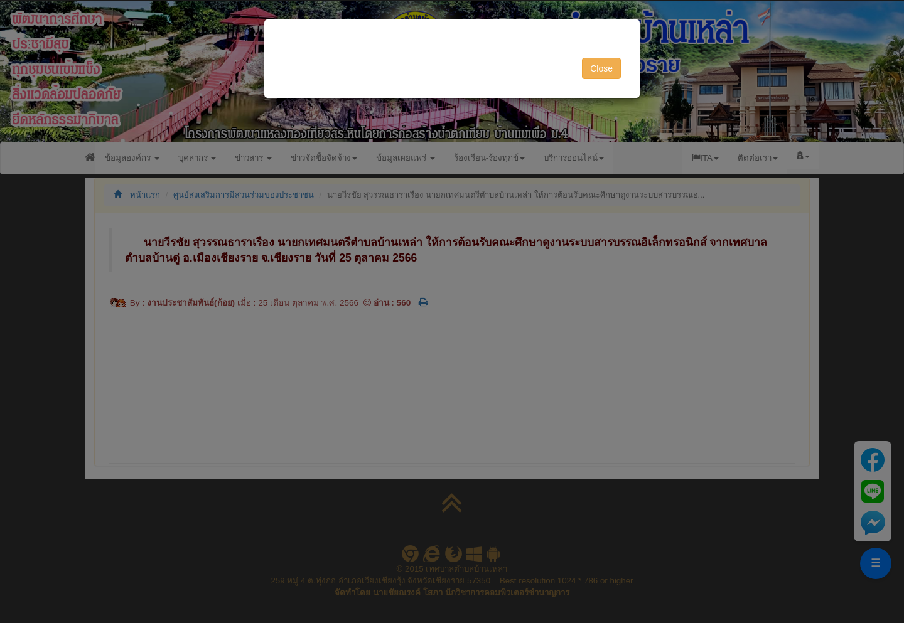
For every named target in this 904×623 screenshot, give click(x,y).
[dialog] (452, 311)
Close (601, 68)
